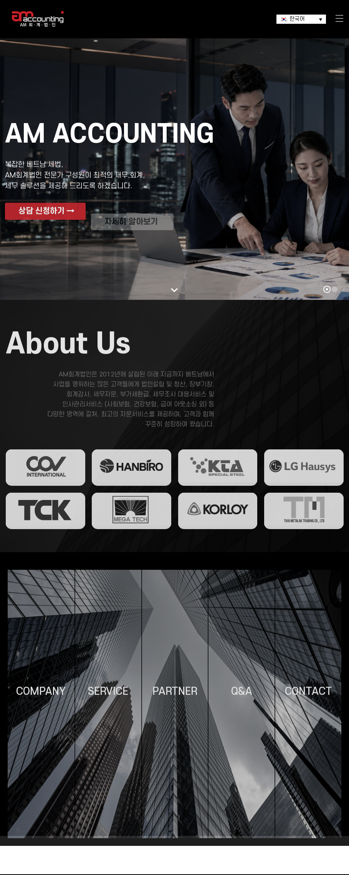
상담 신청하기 (46, 223)
